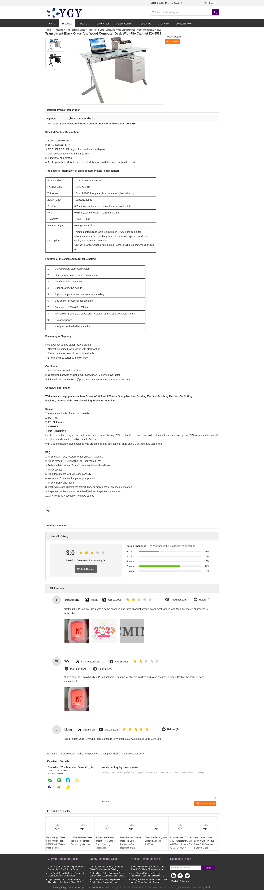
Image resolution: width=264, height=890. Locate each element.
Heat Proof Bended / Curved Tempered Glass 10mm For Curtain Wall (66, 874)
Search (215, 12)
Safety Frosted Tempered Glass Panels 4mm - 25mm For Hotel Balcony (149, 880)
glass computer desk (133, 753)
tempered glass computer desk (101, 753)
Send (208, 867)
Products (67, 23)
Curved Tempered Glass (63, 858)
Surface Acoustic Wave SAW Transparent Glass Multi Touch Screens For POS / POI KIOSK (181, 842)
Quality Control (124, 23)
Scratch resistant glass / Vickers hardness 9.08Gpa (156, 841)
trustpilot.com (179, 599)
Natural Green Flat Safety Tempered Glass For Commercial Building (106, 868)
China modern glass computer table (84, 887)
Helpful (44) (173, 729)
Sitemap (184, 881)
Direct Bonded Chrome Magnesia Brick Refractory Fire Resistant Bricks (130, 842)
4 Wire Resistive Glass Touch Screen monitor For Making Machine (81, 841)
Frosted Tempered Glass (146, 858)
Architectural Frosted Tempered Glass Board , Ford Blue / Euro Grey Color (148, 868)
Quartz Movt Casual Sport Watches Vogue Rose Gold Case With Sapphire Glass (204, 842)
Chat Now (163, 23)
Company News (184, 23)
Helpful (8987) (106, 669)
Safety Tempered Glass (103, 858)
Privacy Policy (59, 887)
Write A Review (86, 569)
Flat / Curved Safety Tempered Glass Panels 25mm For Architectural (107, 880)
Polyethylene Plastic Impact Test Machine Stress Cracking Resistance (105, 842)
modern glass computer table (66, 753)
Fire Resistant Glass (75, 30)
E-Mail (174, 881)
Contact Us (145, 23)
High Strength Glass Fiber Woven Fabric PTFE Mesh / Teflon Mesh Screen (55, 842)
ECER (208, 887)
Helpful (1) (204, 599)
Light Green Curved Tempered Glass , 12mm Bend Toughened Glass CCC (65, 880)
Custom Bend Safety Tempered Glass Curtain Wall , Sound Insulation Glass (107, 874)
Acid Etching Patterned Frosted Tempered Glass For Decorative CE (147, 874)
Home (52, 23)
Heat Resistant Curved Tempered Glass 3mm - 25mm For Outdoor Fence (66, 868)
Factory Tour (102, 23)
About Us (84, 23)
